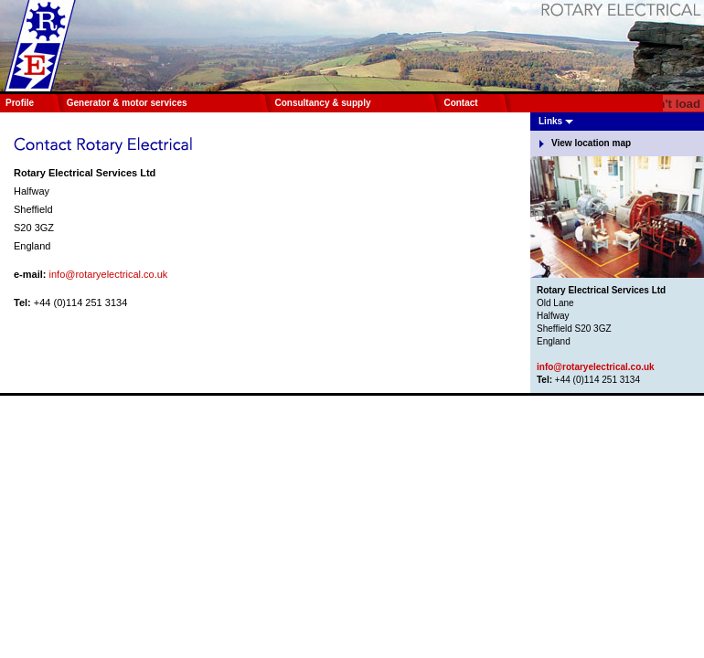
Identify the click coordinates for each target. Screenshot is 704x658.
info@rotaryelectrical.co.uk (108, 274)
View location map (591, 143)
